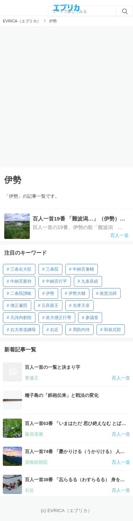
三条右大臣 (21, 269)
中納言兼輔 (83, 269)
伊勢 (50, 293)
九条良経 (89, 281)
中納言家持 (21, 281)
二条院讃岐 (21, 293)
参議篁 (91, 317)
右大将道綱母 (23, 329)
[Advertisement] (66, 97)
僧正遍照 (18, 305)
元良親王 (50, 305)
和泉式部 (112, 329)
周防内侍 (81, 329)
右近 (54, 329)
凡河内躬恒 (21, 317)
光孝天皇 (81, 305)
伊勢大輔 (76, 293)
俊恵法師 (108, 293)
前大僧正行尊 (58, 317)
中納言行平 (56, 281)
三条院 (52, 269)
